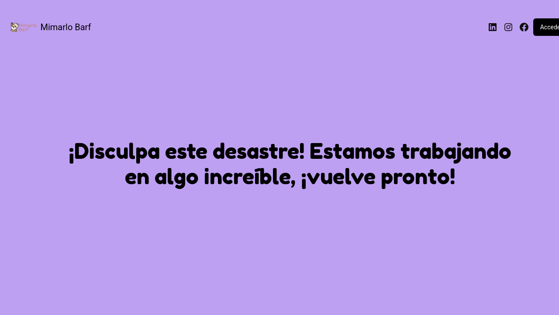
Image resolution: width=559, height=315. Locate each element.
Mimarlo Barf (66, 27)
